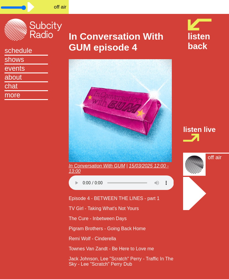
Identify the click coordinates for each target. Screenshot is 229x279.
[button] (34, 95)
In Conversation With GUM (97, 165)
